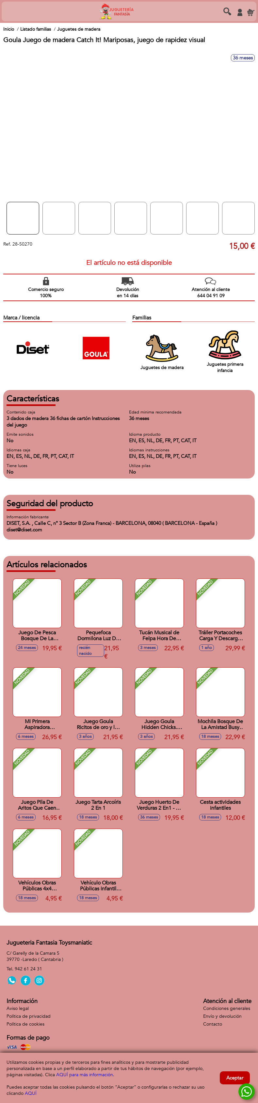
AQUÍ (31, 1093)
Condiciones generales (226, 1008)
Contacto (212, 1024)
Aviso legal (18, 1008)
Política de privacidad (29, 1016)
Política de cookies (25, 1024)
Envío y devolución (222, 1016)
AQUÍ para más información (84, 1075)
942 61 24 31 (28, 969)
